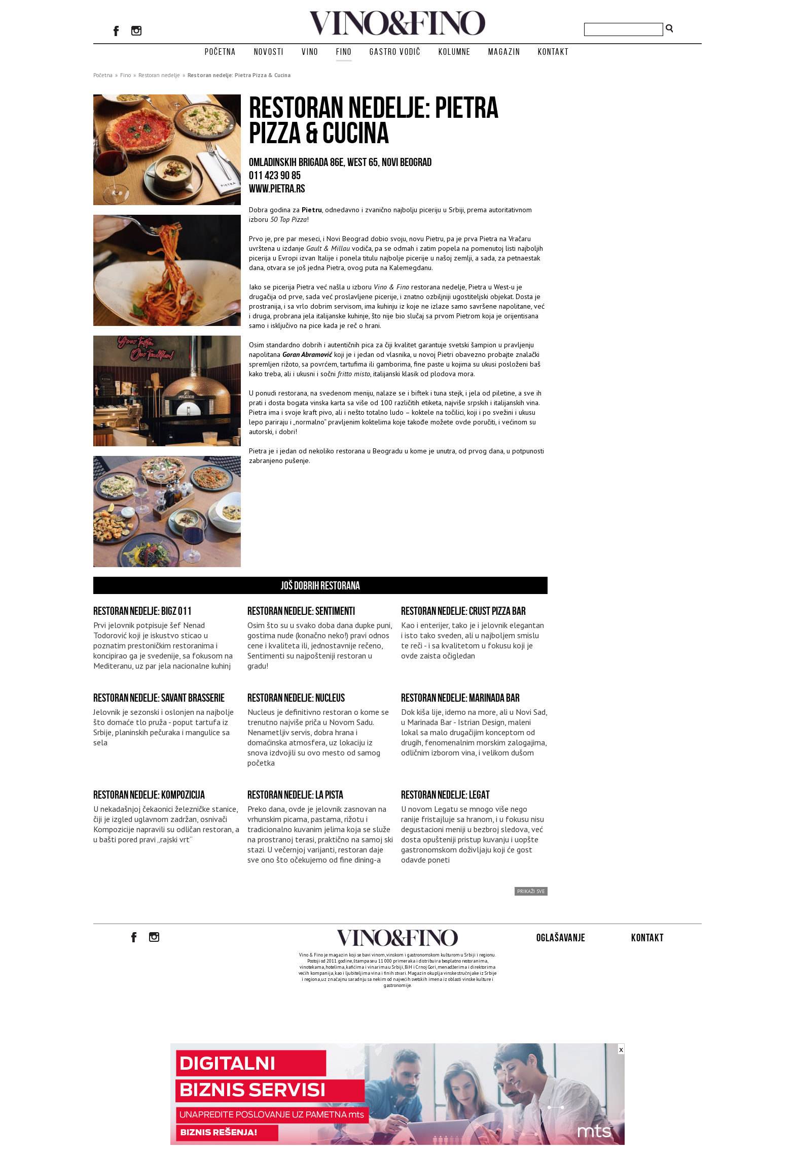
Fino (344, 52)
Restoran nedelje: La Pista (295, 794)
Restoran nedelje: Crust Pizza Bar (463, 611)
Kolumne (455, 52)
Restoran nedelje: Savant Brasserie (159, 698)
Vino (310, 52)
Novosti (269, 52)
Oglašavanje (561, 937)
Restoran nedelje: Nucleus (296, 698)
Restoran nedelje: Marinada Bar (460, 698)
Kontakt (553, 52)
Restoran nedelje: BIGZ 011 (142, 611)
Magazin (504, 52)
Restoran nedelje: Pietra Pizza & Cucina (239, 75)
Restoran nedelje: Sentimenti (301, 611)
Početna (220, 52)
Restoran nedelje (159, 75)
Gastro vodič (395, 52)
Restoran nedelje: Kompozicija (149, 794)
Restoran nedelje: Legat (445, 794)
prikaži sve (531, 891)
